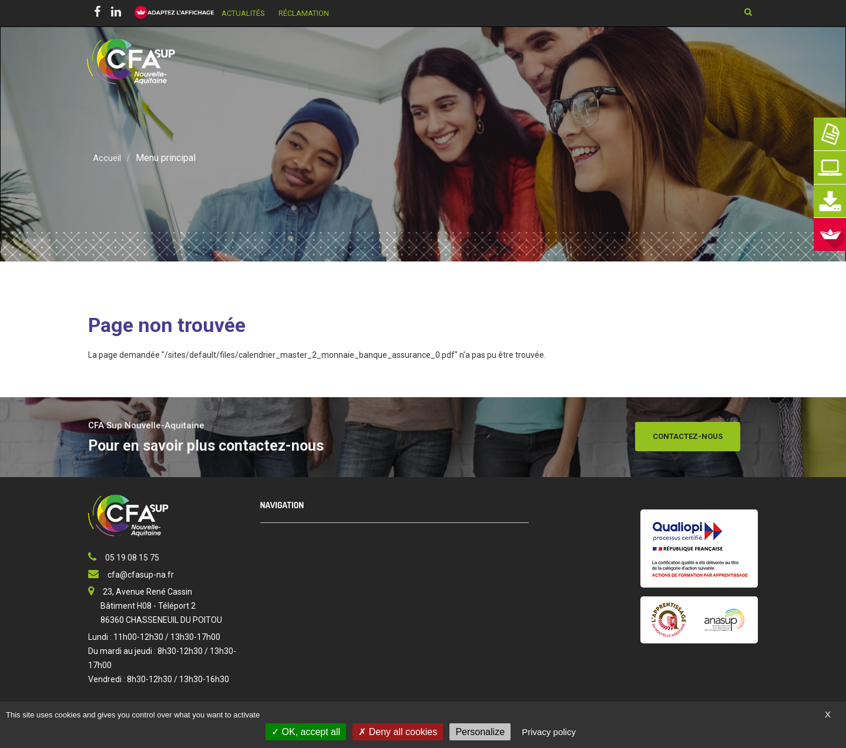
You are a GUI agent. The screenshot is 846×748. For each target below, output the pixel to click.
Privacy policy (549, 732)
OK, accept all (305, 732)
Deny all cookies (397, 732)
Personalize (480, 732)
